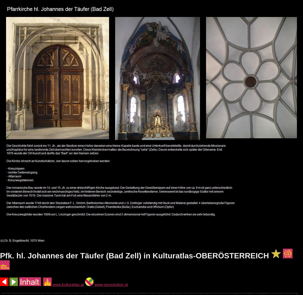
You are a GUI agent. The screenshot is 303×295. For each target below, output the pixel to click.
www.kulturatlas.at (63, 285)
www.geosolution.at (106, 285)
